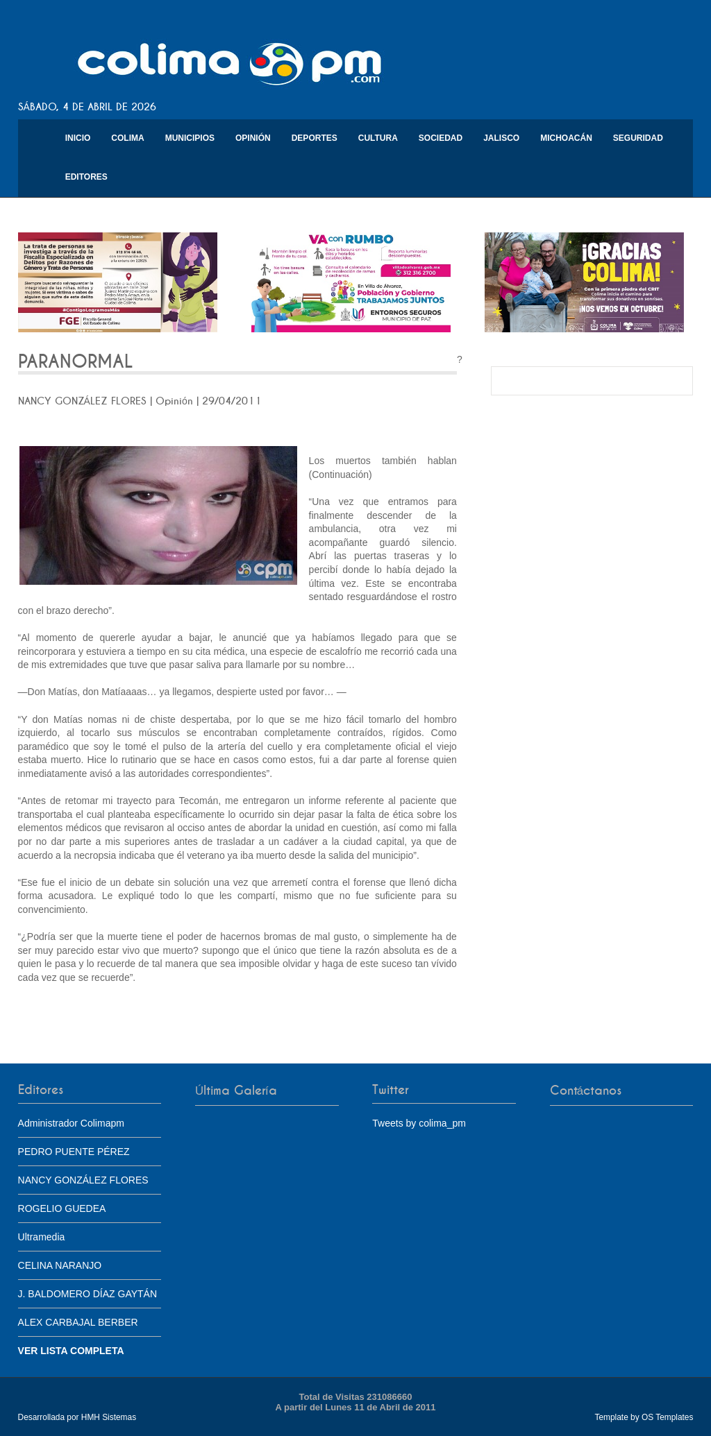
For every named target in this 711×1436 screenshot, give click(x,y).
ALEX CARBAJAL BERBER (78, 1322)
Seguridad (638, 138)
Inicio (78, 138)
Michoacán (566, 138)
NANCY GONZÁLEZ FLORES (83, 1180)
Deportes (314, 138)
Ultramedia (41, 1236)
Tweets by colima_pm (419, 1123)
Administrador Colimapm (71, 1123)
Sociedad (440, 138)
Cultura (378, 138)
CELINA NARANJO (60, 1265)
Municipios (190, 138)
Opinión (253, 138)
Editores (86, 177)
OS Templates (667, 1417)
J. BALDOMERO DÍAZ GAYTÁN (87, 1293)
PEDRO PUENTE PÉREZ (74, 1151)
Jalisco (501, 138)
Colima (127, 138)
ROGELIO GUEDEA (62, 1208)
